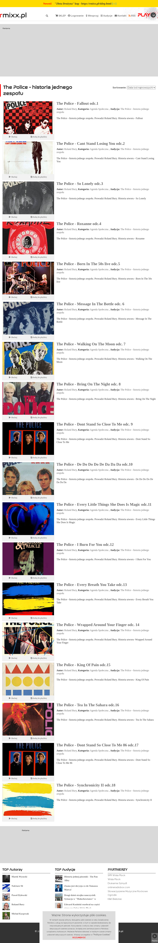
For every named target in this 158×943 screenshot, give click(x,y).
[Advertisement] (79, 50)
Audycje (106, 15)
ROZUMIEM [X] (79, 938)
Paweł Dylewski (19, 895)
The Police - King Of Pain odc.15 (83, 665)
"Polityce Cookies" (101, 935)
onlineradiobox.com (119, 887)
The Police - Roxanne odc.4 (78, 224)
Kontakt (120, 15)
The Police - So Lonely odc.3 (79, 184)
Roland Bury (70, 109)
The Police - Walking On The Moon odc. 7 (90, 344)
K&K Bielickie (115, 899)
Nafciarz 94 (17, 886)
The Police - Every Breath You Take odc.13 (91, 585)
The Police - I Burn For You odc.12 (85, 544)
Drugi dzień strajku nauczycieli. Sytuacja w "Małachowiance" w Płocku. (80, 899)
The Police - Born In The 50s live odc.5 (88, 264)
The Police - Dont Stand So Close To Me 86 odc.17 (97, 745)
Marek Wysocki (19, 876)
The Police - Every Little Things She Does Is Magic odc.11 (104, 504)
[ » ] (114, 3)
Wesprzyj (92, 15)
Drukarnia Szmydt (117, 883)
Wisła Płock (114, 879)
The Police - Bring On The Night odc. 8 (88, 384)
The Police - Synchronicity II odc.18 (85, 785)
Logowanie (76, 15)
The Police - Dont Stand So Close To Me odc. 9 (94, 424)
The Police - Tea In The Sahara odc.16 (87, 705)
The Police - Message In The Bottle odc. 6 (90, 304)
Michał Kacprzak (20, 913)
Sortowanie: (119, 87)
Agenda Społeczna (99, 109)
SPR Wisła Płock (116, 875)
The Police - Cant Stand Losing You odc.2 (90, 143)
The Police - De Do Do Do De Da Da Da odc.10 (94, 464)
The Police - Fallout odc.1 (77, 103)
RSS (132, 15)
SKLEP (60, 15)
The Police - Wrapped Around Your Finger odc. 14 (97, 625)
